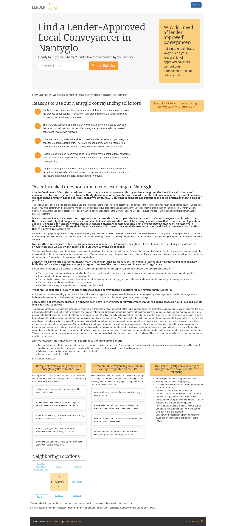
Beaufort (41, 463)
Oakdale (59, 495)
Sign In (196, 5)
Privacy (79, 521)
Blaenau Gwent (41, 469)
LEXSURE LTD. (192, 521)
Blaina (59, 466)
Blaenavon (77, 482)
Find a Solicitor (103, 65)
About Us (57, 521)
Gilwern (77, 466)
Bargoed (41, 497)
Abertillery (77, 495)
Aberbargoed (41, 494)
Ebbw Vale (41, 466)
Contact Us (68, 521)
